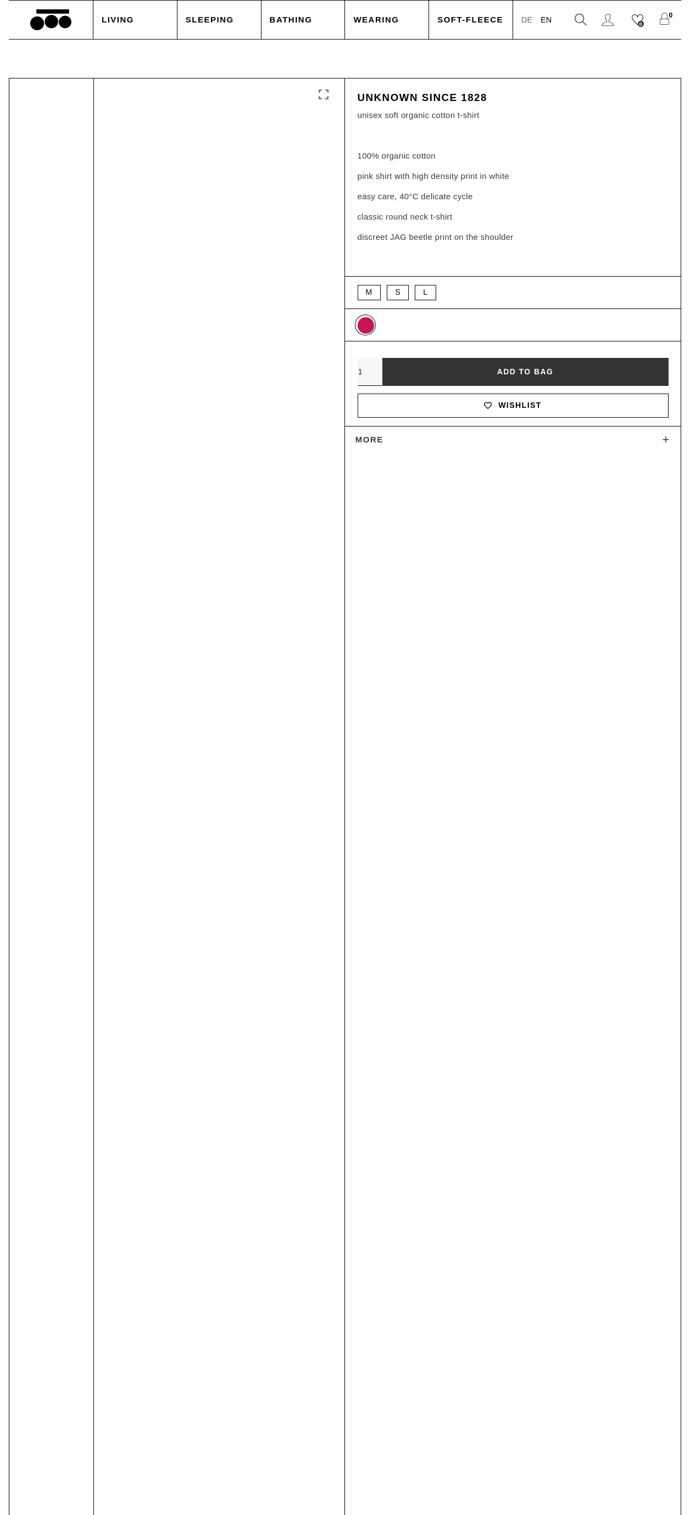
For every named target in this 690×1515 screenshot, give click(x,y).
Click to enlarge (324, 95)
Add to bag (525, 374)
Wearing (376, 19)
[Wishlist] (639, 20)
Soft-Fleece (470, 19)
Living (118, 19)
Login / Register (609, 20)
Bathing (291, 19)
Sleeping (210, 19)
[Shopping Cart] (667, 20)
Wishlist (512, 409)
